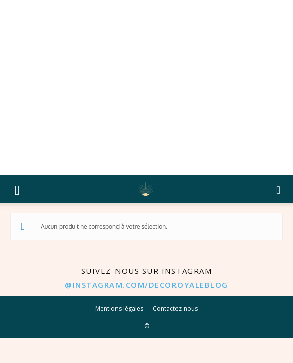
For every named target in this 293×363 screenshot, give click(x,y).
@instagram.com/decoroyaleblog (146, 285)
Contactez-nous (175, 308)
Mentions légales (119, 308)
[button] (17, 189)
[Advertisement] (146, 87)
